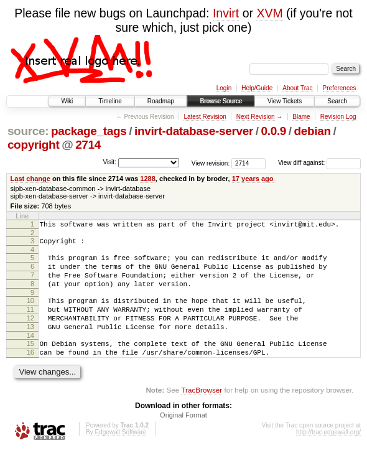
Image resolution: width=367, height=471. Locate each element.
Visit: (109, 162)
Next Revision (255, 116)
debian (312, 131)
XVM (269, 13)
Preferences (339, 88)
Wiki (67, 101)
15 (30, 362)
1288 (148, 178)
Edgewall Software (120, 454)
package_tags (89, 131)
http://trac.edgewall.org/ (328, 454)
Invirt (226, 13)
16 (30, 372)
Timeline (109, 101)
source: (28, 131)
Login (223, 88)
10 (30, 311)
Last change (30, 178)
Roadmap (160, 101)
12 (30, 333)
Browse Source (221, 101)
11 (30, 322)
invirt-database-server (193, 131)
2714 (88, 144)
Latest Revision (205, 116)
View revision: (211, 162)
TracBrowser (201, 412)
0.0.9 (274, 131)
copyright (33, 144)
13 (30, 343)
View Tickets (284, 101)
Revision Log (338, 116)
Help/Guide (256, 88)
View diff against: (319, 162)
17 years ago (253, 178)
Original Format (183, 437)
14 (30, 354)
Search (337, 101)
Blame (301, 116)
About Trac (297, 88)
